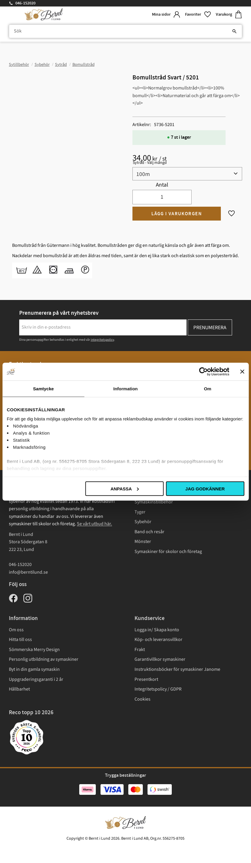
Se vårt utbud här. (94, 524)
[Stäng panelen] (242, 371)
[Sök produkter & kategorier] (125, 31)
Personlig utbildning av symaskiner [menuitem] (43, 659)
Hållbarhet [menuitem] (19, 689)
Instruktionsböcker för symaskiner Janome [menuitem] (177, 669)
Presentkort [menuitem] (146, 679)
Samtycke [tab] (43, 388)
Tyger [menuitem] (140, 512)
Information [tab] (125, 388)
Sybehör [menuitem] (143, 521)
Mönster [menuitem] (143, 541)
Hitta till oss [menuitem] (20, 639)
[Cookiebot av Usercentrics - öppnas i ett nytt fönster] (203, 371)
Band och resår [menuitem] (149, 531)
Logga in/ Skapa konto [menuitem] (157, 630)
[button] (198, 14)
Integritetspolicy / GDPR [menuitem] (158, 689)
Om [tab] (207, 388)
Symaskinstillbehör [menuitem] (154, 502)
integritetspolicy (102, 339)
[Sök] (234, 31)
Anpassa (125, 488)
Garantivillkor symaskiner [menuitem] (160, 659)
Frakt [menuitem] (140, 649)
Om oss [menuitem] (16, 630)
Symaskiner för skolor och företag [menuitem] (168, 551)
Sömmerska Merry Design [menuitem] (34, 649)
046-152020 (25, 3)
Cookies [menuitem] (142, 699)
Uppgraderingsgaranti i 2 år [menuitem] (36, 679)
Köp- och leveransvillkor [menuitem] (158, 639)
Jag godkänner (205, 488)
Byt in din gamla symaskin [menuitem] (34, 669)
